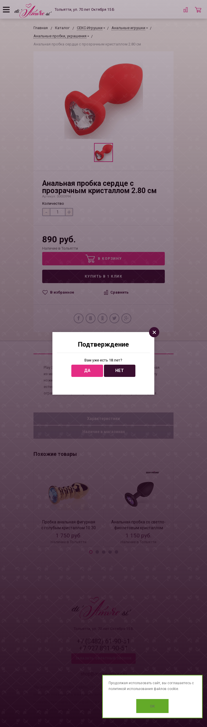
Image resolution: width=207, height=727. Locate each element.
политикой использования (131, 689)
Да (87, 370)
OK (152, 706)
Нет (119, 370)
